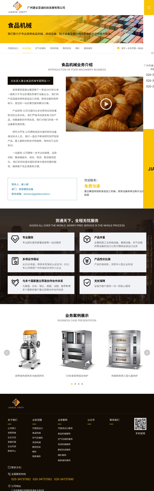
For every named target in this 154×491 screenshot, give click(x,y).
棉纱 (77, 48)
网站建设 (133, 487)
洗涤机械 (54, 48)
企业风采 (12, 432)
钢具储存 (88, 48)
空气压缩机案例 (65, 425)
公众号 (91, 406)
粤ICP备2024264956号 (58, 487)
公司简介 (12, 414)
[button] (71, 370)
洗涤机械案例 (64, 430)
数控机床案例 (64, 436)
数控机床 (67, 48)
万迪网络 (142, 487)
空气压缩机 (40, 48)
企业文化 (12, 423)
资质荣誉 (12, 419)
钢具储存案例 (64, 446)
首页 (123, 48)
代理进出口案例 (65, 414)
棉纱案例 (62, 441)
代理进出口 (13, 48)
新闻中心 (12, 437)
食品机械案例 (64, 420)
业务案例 (62, 406)
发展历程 (12, 428)
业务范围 (132, 48)
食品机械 (27, 48)
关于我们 (12, 406)
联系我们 (114, 406)
